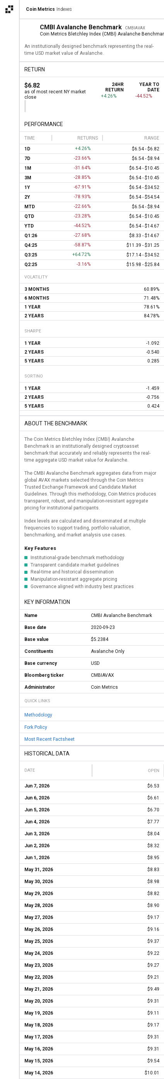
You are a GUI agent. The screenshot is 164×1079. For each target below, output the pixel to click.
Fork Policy (35, 727)
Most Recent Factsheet (49, 739)
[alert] (9, 1070)
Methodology (38, 715)
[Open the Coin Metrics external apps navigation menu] (9, 9)
